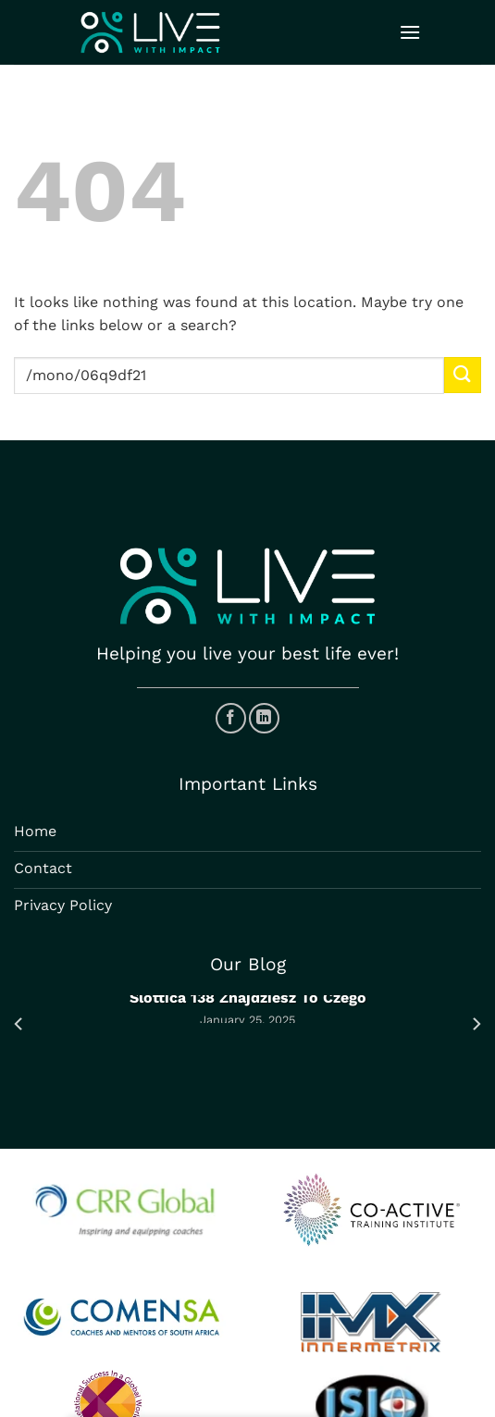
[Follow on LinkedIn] (264, 718)
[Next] (475, 1024)
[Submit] (462, 375)
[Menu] (410, 32)
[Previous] (19, 1024)
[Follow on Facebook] (231, 718)
